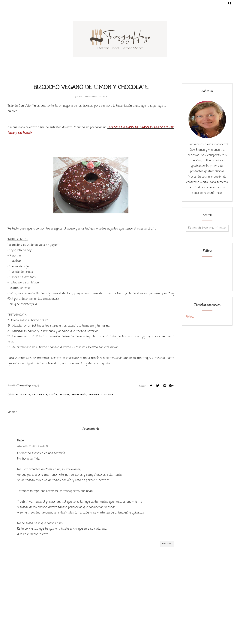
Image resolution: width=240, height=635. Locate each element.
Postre (64, 394)
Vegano (94, 394)
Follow (190, 317)
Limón (54, 394)
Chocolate (39, 394)
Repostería (79, 394)
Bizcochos (23, 394)
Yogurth (107, 394)
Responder (167, 544)
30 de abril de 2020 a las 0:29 (32, 446)
